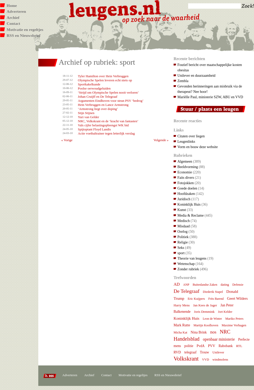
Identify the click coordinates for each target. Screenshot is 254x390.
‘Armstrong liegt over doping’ (98, 109)
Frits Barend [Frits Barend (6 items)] (216, 298)
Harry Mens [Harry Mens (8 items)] (182, 305)
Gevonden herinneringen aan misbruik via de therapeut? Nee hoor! (209, 89)
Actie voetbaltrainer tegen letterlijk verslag (106, 133)
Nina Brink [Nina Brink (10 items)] (199, 332)
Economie (184, 172)
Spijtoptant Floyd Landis (94, 129)
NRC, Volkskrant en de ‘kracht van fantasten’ (108, 121)
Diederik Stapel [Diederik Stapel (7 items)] (213, 292)
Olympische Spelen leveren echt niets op (105, 80)
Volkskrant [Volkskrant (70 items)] (186, 358)
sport (181, 253)
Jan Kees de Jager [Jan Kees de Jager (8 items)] (205, 305)
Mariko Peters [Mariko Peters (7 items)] (234, 318)
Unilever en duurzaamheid (196, 75)
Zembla (182, 81)
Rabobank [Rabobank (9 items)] (226, 346)
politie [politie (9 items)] (188, 346)
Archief (13, 17)
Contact (13, 23)
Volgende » (160, 140)
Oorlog (182, 231)
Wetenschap (186, 264)
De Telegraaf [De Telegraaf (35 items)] (186, 291)
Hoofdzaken (186, 194)
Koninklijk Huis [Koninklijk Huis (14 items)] (186, 318)
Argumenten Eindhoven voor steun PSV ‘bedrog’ (110, 101)
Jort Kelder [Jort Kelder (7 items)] (225, 312)
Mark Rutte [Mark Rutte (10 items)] (182, 325)
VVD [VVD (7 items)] (205, 359)
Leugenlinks (186, 141)
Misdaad (183, 226)
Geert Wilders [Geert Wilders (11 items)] (237, 298)
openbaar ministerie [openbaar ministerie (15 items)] (219, 339)
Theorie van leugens (192, 258)
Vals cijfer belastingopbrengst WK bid (103, 125)
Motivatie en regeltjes (25, 29)
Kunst (181, 210)
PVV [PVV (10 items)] (211, 346)
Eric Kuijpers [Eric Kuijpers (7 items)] (196, 298)
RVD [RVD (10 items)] (177, 352)
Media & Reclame (190, 215)
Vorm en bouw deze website (197, 147)
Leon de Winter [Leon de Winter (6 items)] (212, 318)
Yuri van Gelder (88, 117)
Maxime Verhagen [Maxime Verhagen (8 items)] (234, 325)
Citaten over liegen (191, 136)
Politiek (183, 237)
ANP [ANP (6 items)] (186, 284)
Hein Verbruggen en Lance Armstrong (103, 105)
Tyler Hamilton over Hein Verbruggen (103, 76)
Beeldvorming (187, 167)
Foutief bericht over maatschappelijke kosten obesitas (209, 67)
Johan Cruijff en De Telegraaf (97, 96)
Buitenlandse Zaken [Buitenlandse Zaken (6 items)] (205, 284)
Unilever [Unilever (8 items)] (218, 352)
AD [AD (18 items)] (177, 284)
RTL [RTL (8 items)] (239, 346)
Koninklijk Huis (189, 204)
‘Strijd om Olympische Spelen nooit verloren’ (108, 92)
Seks (180, 248)
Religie (182, 242)
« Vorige (66, 140)
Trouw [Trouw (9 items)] (204, 352)
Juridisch (183, 199)
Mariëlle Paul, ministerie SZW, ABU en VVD (210, 97)
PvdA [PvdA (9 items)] (200, 346)
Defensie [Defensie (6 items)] (237, 284)
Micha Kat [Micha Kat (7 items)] (180, 332)
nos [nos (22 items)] (213, 332)
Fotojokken (185, 183)
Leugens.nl (115, 9)
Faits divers (185, 177)
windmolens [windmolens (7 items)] (220, 359)
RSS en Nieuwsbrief (24, 35)
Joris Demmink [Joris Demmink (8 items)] (204, 312)
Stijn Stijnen (86, 113)
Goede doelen (187, 188)
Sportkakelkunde (89, 84)
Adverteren (16, 11)
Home (12, 5)
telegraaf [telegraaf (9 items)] (190, 352)
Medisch (183, 221)
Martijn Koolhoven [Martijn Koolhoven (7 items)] (205, 325)
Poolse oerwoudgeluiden (94, 88)
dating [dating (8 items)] (225, 284)
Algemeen (184, 161)
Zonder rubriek (188, 269)
